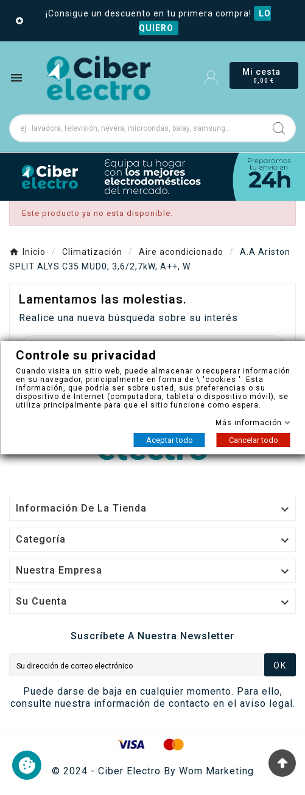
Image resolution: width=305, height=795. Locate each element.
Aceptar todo (168, 440)
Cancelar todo (253, 440)
